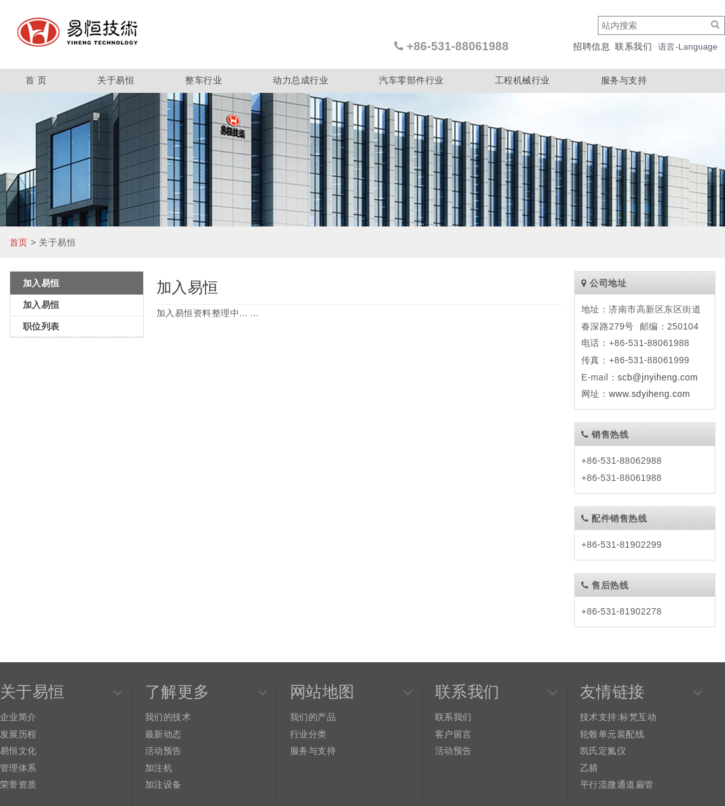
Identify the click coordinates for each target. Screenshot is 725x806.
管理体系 (18, 768)
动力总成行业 (300, 80)
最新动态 (163, 734)
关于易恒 (115, 80)
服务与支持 (624, 80)
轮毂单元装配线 (612, 734)
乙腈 (589, 768)
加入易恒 (41, 305)
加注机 (158, 768)
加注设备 (163, 784)
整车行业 (203, 80)
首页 (19, 242)
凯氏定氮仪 (603, 751)
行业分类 (308, 734)
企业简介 (18, 717)
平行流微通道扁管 (617, 784)
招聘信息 (591, 46)
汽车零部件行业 (411, 80)
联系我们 (633, 46)
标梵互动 (637, 717)
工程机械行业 (522, 80)
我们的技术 (168, 717)
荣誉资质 (18, 784)
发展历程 (18, 734)
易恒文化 (18, 751)
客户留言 (453, 734)
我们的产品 (313, 717)
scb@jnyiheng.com (658, 377)
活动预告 (163, 751)
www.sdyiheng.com (649, 394)
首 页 (35, 80)
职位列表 (41, 326)
